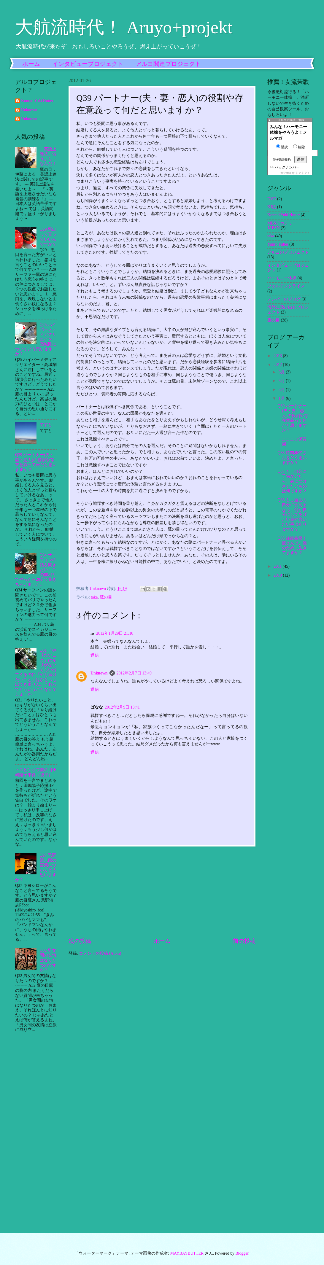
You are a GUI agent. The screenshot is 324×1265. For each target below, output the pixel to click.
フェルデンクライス (286, 286)
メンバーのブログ (284, 299)
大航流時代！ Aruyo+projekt (123, 27)
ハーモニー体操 (281, 278)
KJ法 (271, 207)
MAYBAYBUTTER (187, 1253)
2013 (278, 356)
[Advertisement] (162, 892)
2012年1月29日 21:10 (114, 633)
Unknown (99, 673)
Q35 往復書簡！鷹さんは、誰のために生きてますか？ (292, 545)
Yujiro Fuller (277, 244)
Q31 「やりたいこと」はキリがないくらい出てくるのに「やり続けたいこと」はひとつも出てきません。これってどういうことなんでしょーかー (36, 672)
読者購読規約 (282, 159)
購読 (282, 147)
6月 (282, 372)
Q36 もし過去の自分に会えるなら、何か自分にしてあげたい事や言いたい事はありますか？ (292, 515)
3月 (282, 389)
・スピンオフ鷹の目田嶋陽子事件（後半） (36, 772)
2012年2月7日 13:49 (134, 673)
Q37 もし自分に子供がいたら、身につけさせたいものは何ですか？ (292, 481)
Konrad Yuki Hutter (37, 100)
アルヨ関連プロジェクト (168, 64)
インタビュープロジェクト (87, 64)
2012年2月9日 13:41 (122, 707)
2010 (278, 575)
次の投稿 (80, 941)
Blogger (241, 1253)
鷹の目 (106, 597)
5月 (282, 380)
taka (94, 597)
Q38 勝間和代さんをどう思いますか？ (292, 458)
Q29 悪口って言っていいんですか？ (48, 236)
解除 (299, 147)
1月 (282, 398)
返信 (94, 655)
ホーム (31, 64)
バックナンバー (287, 167)
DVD (271, 199)
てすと (46, 424)
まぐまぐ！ (302, 172)
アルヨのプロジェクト (288, 252)
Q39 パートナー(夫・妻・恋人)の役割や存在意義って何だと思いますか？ (36, 462)
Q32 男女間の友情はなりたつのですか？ (48, 960)
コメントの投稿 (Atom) (100, 953)
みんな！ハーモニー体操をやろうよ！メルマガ (288, 133)
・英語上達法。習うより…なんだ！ (48, 156)
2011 (278, 566)
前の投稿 (244, 941)
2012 (278, 364)
